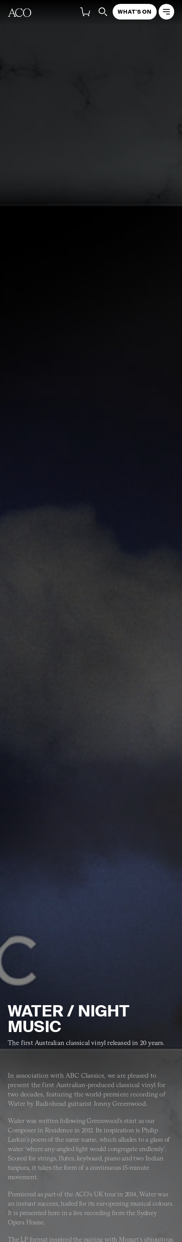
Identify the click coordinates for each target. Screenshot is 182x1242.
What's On (135, 11)
